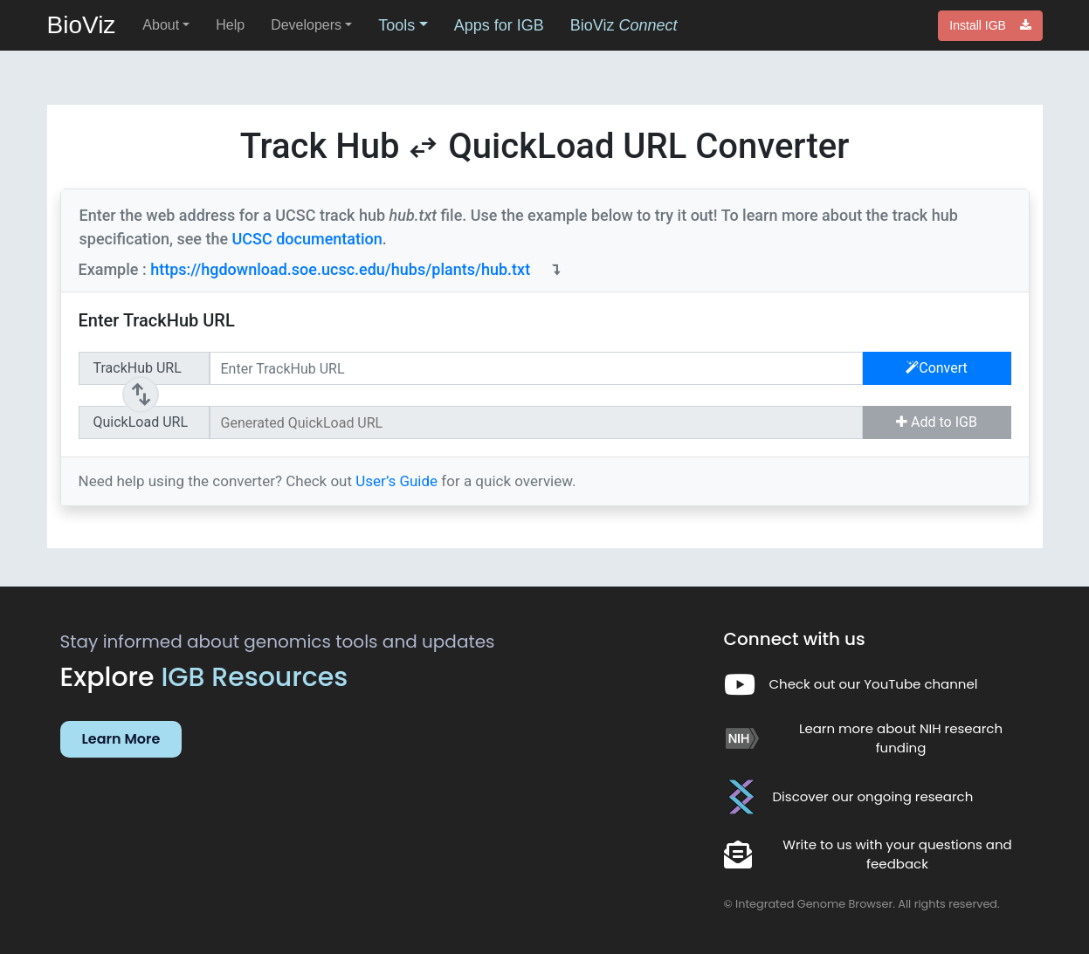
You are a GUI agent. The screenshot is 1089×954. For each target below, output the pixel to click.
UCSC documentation (307, 239)
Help (230, 24)
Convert (937, 368)
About (160, 24)
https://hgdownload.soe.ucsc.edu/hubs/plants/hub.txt (340, 269)
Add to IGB (936, 422)
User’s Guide (398, 481)
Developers (306, 24)
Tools (396, 25)
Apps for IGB (499, 25)
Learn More (121, 739)
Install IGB (989, 25)
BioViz (81, 24)
